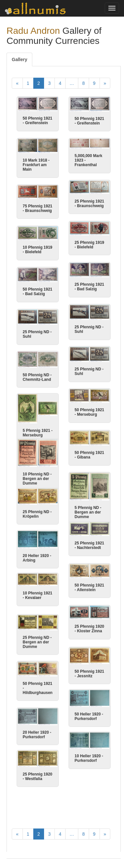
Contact (88, 832)
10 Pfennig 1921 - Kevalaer (38, 587)
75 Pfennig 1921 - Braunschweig (38, 208)
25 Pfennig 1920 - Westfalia (38, 768)
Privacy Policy (25, 844)
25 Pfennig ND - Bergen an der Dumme (37, 635)
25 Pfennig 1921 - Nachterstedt (89, 542)
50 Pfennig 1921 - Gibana (89, 454)
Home (17, 832)
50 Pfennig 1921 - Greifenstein (38, 120)
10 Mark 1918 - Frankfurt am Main (36, 165)
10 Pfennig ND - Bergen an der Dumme (37, 475)
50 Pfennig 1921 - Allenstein (89, 584)
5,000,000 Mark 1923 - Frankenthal (88, 160)
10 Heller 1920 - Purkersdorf (89, 754)
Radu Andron (33, 31)
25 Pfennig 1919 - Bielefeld (89, 244)
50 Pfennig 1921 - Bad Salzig (38, 291)
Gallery (19, 59)
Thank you (62, 832)
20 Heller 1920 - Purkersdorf (37, 727)
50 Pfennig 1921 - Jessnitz (89, 670)
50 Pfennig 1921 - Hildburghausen (38, 680)
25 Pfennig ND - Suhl (89, 329)
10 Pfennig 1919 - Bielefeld (38, 249)
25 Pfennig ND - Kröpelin (37, 507)
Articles (37, 832)
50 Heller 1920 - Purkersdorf (89, 713)
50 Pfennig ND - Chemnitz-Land (37, 377)
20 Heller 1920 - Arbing (37, 550)
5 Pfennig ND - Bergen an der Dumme (88, 512)
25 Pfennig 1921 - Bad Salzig (89, 286)
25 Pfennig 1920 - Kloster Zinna (89, 625)
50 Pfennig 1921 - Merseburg (89, 411)
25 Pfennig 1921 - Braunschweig (89, 203)
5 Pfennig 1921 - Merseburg (38, 432)
